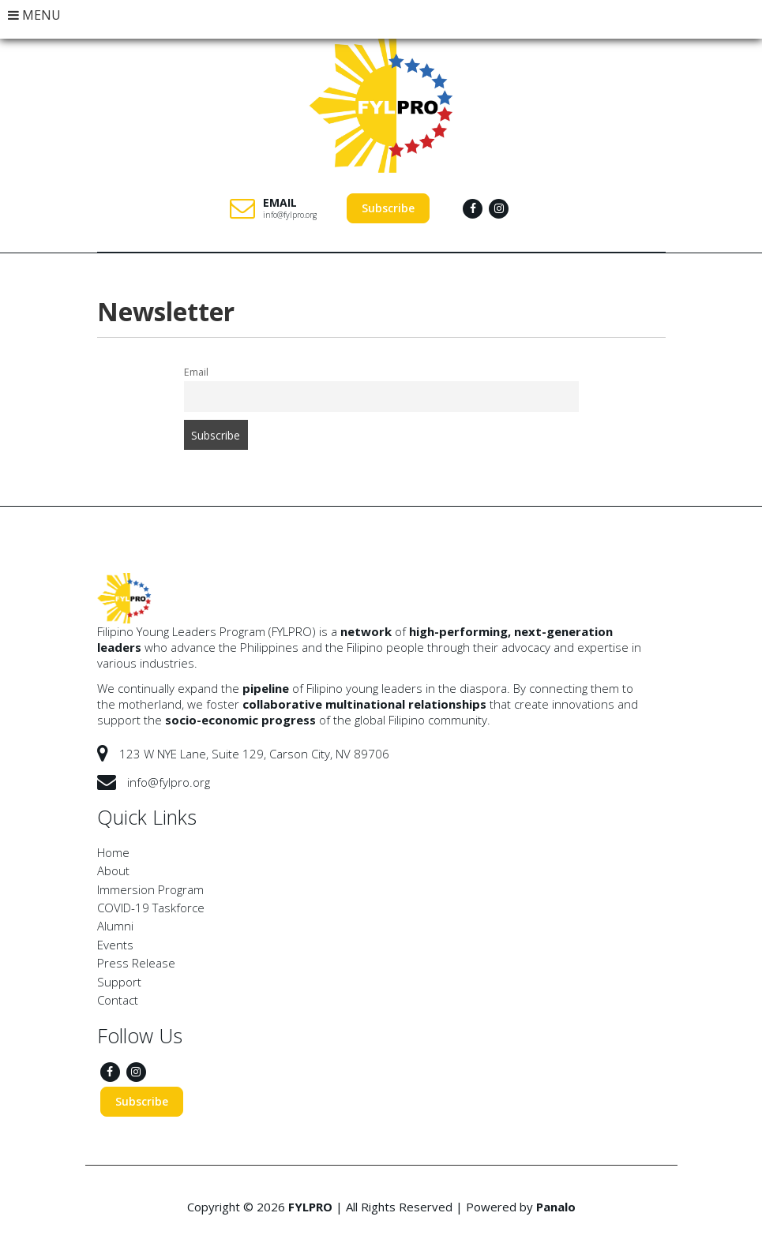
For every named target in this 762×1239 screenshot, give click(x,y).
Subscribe (388, 207)
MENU (34, 15)
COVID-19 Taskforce (151, 907)
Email (196, 372)
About (113, 870)
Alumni (115, 926)
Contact (117, 1000)
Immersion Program (150, 889)
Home (113, 852)
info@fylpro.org (290, 214)
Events (115, 945)
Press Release (136, 963)
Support (119, 982)
